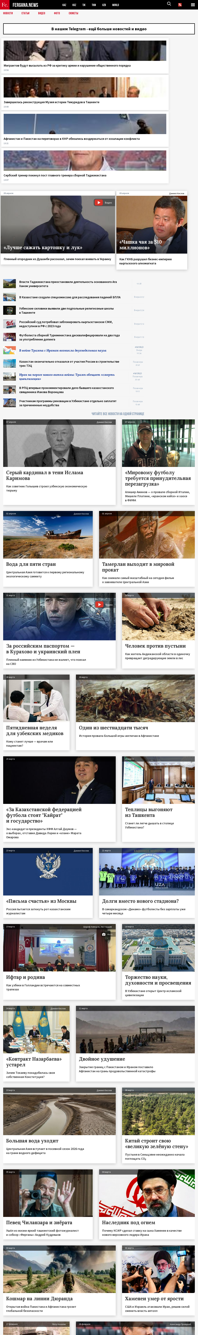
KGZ (75, 5)
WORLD (118, 5)
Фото (58, 13)
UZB (106, 5)
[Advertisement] (172, 235)
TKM (95, 5)
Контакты (11, 1326)
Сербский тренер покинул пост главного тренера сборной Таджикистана (172, 73)
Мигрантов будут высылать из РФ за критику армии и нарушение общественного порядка (23, 77)
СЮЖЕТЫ (75, 13)
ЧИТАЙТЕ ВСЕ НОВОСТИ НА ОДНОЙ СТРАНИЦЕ (118, 322)
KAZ (64, 5)
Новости (8, 13)
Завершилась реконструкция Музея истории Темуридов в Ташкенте (70, 75)
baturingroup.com (123, 1331)
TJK (85, 5)
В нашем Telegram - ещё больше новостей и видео (99, 29)
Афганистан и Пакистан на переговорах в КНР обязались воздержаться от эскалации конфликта (122, 75)
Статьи (26, 13)
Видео (43, 13)
